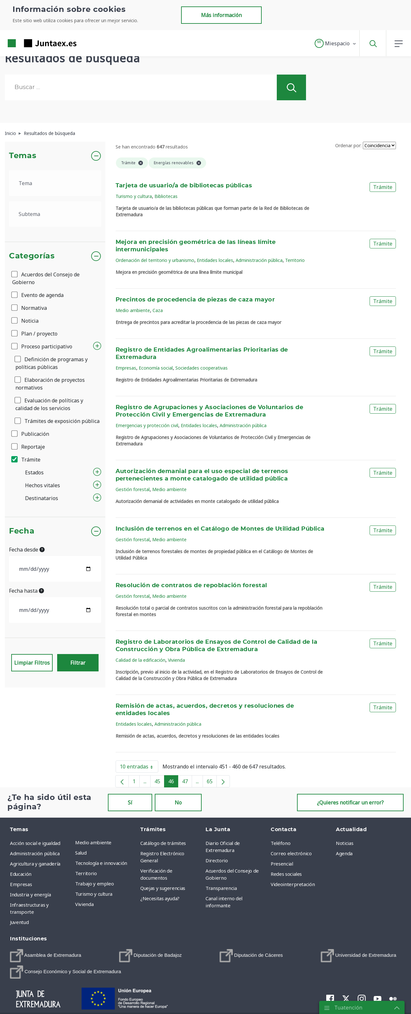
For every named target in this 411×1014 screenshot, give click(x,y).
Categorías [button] (32, 256)
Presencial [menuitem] (282, 863)
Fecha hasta (26, 591)
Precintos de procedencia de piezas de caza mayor (195, 300)
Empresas (126, 368)
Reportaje (28, 446)
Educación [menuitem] (20, 874)
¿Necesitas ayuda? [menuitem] (159, 898)
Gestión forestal (133, 489)
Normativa (29, 307)
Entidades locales (215, 260)
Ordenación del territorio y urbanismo (155, 260)
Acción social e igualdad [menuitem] (35, 843)
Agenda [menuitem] (344, 853)
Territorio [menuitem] (86, 873)
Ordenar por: (348, 145)
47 (187, 782)
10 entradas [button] (139, 768)
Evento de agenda (38, 295)
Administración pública (259, 260)
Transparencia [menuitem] (221, 888)
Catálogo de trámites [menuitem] (163, 843)
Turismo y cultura (134, 196)
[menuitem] (45, 955)
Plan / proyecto (34, 333)
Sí (130, 802)
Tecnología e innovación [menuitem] (101, 863)
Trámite (26, 459)
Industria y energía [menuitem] (30, 894)
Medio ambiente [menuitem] (93, 842)
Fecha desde (27, 549)
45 (159, 782)
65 (212, 782)
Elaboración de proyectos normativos (50, 383)
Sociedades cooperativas (201, 368)
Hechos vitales (42, 485)
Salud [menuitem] (80, 852)
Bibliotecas (166, 196)
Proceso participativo (42, 346)
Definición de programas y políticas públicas (51, 363)
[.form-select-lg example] (55, 183)
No (178, 802)
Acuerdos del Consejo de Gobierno (46, 278)
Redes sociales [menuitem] (286, 874)
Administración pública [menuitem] (34, 853)
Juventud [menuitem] (19, 922)
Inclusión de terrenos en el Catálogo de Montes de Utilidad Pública (220, 529)
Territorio (295, 260)
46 (173, 782)
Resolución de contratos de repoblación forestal (191, 585)
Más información (221, 15)
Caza (158, 310)
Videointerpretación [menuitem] (293, 884)
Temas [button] (22, 156)
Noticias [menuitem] (344, 843)
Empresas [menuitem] (21, 884)
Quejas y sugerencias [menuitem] (162, 888)
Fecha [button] (21, 531)
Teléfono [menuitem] (280, 843)
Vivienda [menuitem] (84, 904)
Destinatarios (41, 498)
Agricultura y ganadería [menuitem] (35, 863)
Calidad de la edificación (140, 660)
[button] (335, 43)
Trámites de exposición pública (57, 421)
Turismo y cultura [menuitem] (93, 894)
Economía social (156, 368)
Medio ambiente (133, 310)
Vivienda (176, 660)
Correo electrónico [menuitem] (291, 853)
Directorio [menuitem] (217, 860)
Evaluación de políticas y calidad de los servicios (49, 404)
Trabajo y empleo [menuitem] (94, 883)
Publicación (30, 433)
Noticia (25, 320)
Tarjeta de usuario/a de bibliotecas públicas (184, 186)
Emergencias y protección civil (147, 425)
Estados (34, 472)
